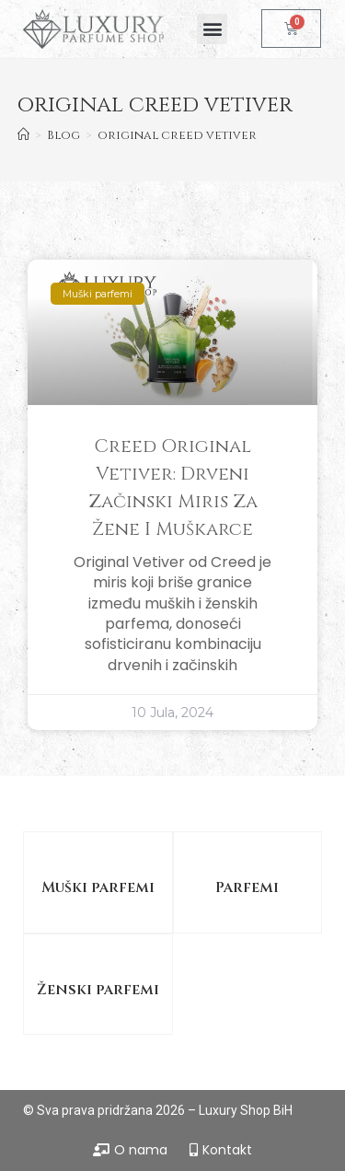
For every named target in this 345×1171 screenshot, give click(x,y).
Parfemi (247, 887)
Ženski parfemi (98, 990)
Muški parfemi (98, 887)
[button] (212, 29)
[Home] (23, 135)
